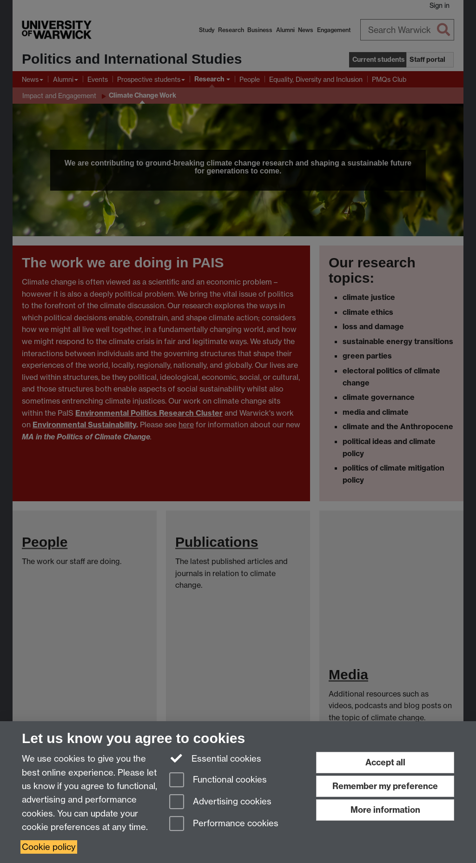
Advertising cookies (220, 802)
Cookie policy (49, 847)
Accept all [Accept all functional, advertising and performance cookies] (385, 762)
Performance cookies (223, 824)
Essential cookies (215, 758)
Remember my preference (385, 786)
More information (385, 809)
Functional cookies (218, 780)
